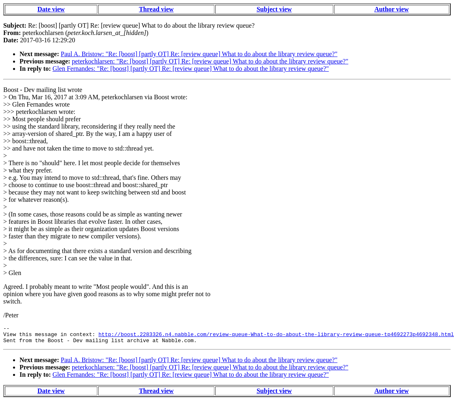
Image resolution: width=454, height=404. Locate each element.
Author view (391, 9)
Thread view (156, 9)
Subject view (274, 9)
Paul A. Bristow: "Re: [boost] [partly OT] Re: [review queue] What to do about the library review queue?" (199, 53)
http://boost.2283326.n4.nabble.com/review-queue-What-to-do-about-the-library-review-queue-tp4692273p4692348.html (276, 336)
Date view (51, 9)
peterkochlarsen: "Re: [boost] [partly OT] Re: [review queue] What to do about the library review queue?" (210, 61)
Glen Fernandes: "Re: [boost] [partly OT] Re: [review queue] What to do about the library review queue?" (190, 68)
